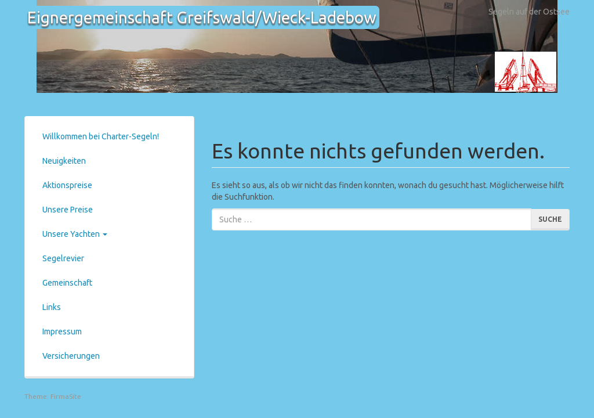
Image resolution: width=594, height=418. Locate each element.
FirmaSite (65, 396)
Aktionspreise (67, 185)
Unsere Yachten (74, 234)
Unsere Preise (67, 209)
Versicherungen (71, 356)
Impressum (62, 331)
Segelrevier (63, 258)
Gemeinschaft (67, 282)
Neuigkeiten (64, 160)
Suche (550, 219)
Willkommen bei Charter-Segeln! (100, 136)
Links (51, 307)
